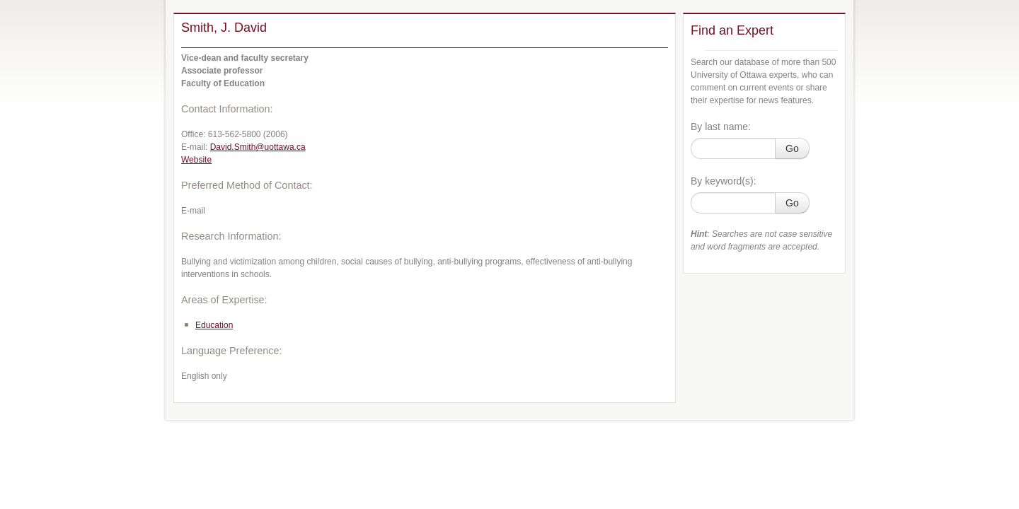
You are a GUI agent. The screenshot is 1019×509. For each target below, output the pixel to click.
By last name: (721, 126)
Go (792, 148)
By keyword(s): (723, 181)
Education (214, 325)
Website (196, 160)
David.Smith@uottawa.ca (258, 147)
